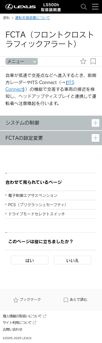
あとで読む (75, 300)
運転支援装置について (32, 18)
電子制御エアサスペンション (32, 195)
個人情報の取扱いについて (24, 316)
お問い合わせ (12, 329)
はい (29, 260)
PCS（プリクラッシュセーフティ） (38, 204)
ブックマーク (27, 300)
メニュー (15, 61)
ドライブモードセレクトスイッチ (36, 214)
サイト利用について (19, 322)
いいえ (72, 260)
